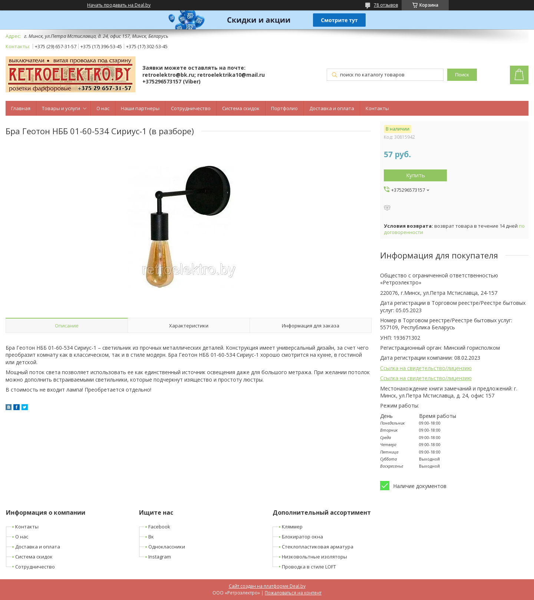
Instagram (159, 556)
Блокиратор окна (302, 536)
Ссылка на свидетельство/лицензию (426, 368)
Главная (20, 108)
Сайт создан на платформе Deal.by (267, 586)
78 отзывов (386, 5)
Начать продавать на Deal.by (119, 5)
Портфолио (284, 108)
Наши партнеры (140, 108)
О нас (102, 108)
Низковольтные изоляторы (314, 556)
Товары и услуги (61, 108)
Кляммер (292, 526)
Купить (415, 175)
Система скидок (241, 108)
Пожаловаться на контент (293, 593)
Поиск (462, 75)
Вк (151, 536)
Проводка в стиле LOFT (309, 566)
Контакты (377, 108)
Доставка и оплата (331, 108)
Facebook (159, 526)
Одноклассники (166, 546)
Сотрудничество (191, 108)
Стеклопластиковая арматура (317, 546)
